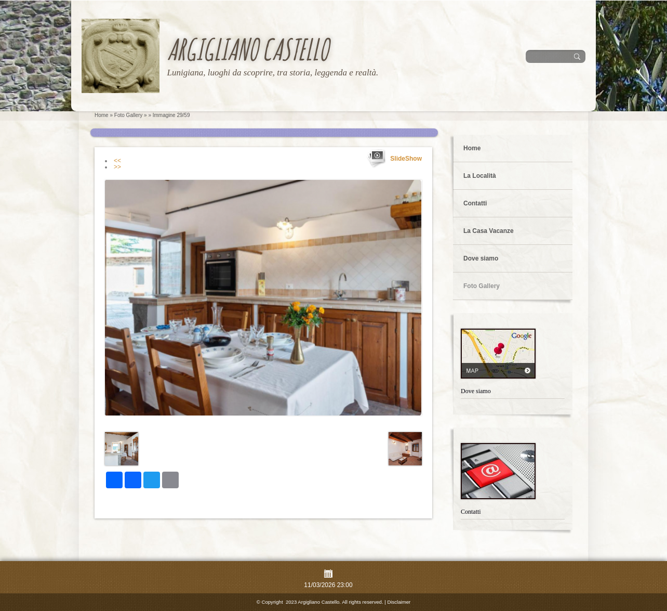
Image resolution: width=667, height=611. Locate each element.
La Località (479, 175)
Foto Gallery (128, 115)
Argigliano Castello (247, 49)
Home (102, 115)
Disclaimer (398, 602)
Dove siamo (480, 258)
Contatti (475, 203)
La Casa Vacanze (488, 231)
